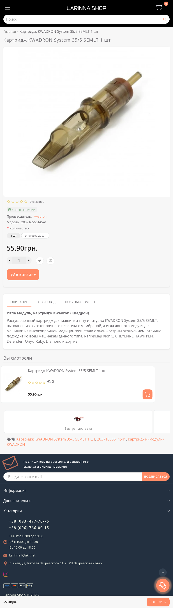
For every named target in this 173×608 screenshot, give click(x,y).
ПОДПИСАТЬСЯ (155, 476)
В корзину (158, 602)
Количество (19, 228)
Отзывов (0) (46, 302)
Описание (19, 302)
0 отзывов (36, 202)
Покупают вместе (80, 302)
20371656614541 (111, 439)
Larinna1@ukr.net (22, 555)
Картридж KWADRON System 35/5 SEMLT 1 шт (67, 370)
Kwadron (40, 216)
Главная (9, 31)
